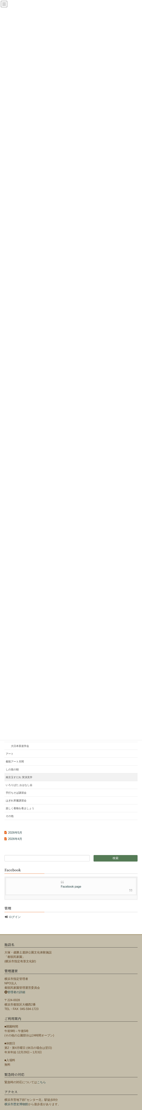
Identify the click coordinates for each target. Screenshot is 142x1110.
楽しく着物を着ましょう (20, 808)
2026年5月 (15, 832)
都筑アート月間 (15, 761)
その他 (9, 816)
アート (9, 753)
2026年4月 (15, 838)
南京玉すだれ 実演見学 (19, 777)
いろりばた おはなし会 (19, 785)
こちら (41, 1082)
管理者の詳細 (16, 992)
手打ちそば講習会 (16, 792)
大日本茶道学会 (20, 745)
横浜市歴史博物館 (16, 1104)
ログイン (15, 916)
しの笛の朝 (12, 769)
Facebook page (71, 886)
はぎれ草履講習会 (16, 800)
